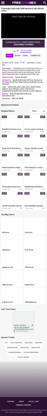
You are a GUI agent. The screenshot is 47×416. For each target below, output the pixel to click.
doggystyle (6, 91)
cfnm (22, 89)
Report (17, 55)
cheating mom (12, 347)
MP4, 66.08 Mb (18, 98)
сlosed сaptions (35, 91)
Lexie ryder (24, 347)
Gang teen (28, 343)
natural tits (12, 87)
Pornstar (5, 82)
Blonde (23, 80)
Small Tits (14, 82)
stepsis (5, 89)
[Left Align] (3, 2)
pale (19, 87)
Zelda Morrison (8, 96)
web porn (38, 343)
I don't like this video (17, 51)
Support (10, 401)
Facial (39, 82)
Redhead (33, 82)
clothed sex (29, 89)
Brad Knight (14, 94)
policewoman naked (31, 352)
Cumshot (5, 84)
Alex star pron (16, 343)
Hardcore (38, 80)
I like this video (14, 51)
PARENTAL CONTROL (23, 405)
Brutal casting (23, 357)
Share (25, 55)
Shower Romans (15, 352)
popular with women (20, 91)
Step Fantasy (24, 82)
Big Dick (16, 80)
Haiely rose (36, 347)
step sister (25, 87)
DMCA (21, 401)
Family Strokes (21, 77)
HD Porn (29, 80)
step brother (35, 87)
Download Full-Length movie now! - (23, 43)
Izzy (6, 343)
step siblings (14, 89)
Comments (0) (35, 55)
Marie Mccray (25, 94)
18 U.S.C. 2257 (33, 401)
